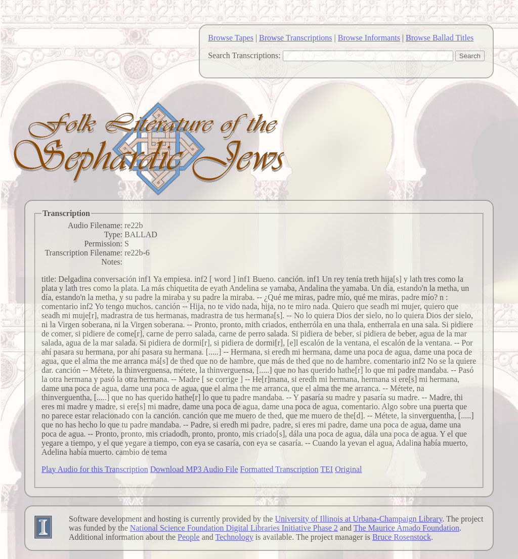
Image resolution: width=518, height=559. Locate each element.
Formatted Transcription (279, 469)
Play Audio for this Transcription (94, 469)
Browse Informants (369, 37)
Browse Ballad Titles (439, 37)
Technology (234, 537)
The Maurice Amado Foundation (406, 528)
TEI (326, 469)
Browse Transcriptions (295, 37)
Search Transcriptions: (244, 55)
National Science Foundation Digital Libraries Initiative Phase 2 (234, 528)
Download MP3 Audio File (194, 469)
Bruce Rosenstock (401, 537)
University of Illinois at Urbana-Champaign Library (358, 518)
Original (348, 469)
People (189, 537)
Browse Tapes (230, 37)
